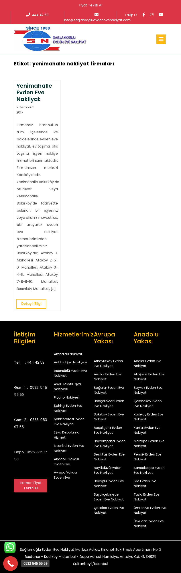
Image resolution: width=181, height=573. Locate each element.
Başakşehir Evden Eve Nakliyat (108, 430)
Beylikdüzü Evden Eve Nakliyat (107, 470)
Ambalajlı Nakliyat (68, 354)
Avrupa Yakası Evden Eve (65, 475)
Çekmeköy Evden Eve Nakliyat (148, 403)
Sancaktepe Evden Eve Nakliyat (149, 470)
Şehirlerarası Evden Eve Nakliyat (69, 421)
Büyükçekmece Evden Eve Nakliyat (109, 497)
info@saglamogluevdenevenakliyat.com (97, 17)
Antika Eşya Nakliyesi (70, 362)
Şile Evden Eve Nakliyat (145, 483)
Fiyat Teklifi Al (90, 5)
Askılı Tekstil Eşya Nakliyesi (67, 386)
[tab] (161, 39)
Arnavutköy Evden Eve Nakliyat (108, 363)
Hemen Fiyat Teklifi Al (31, 485)
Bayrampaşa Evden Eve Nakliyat (110, 443)
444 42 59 (37, 14)
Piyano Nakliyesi (66, 397)
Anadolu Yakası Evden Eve (66, 461)
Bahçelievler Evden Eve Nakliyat (109, 403)
